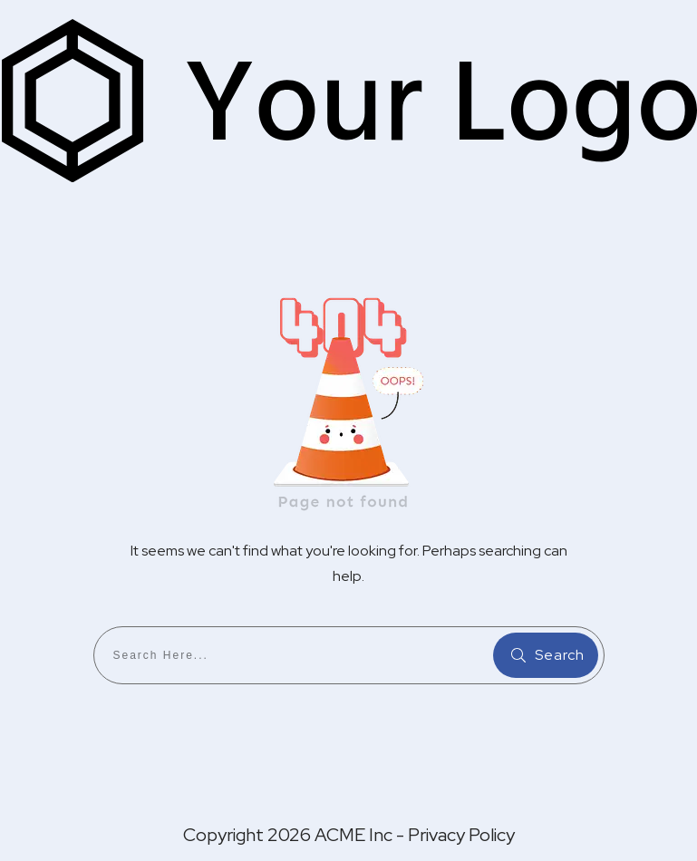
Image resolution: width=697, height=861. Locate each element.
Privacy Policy (461, 834)
